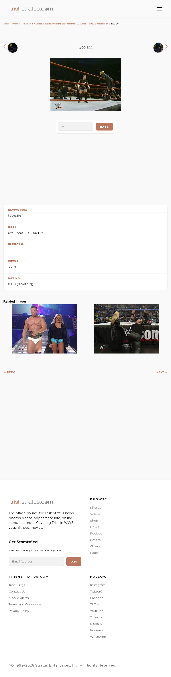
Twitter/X (96, 591)
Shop (94, 520)
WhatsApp (98, 636)
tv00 (12, 215)
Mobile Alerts (19, 598)
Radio (94, 552)
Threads (96, 617)
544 (20, 215)
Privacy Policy (19, 611)
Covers (95, 540)
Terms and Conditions (25, 604)
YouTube (96, 611)
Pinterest (97, 630)
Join (74, 561)
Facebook (97, 598)
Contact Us (17, 591)
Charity (95, 546)
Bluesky (96, 623)
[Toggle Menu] (159, 9)
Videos (95, 514)
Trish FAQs (17, 585)
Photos (16, 23)
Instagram (97, 585)
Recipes (96, 533)
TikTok (94, 604)
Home (7, 23)
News (94, 527)
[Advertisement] (85, 168)
